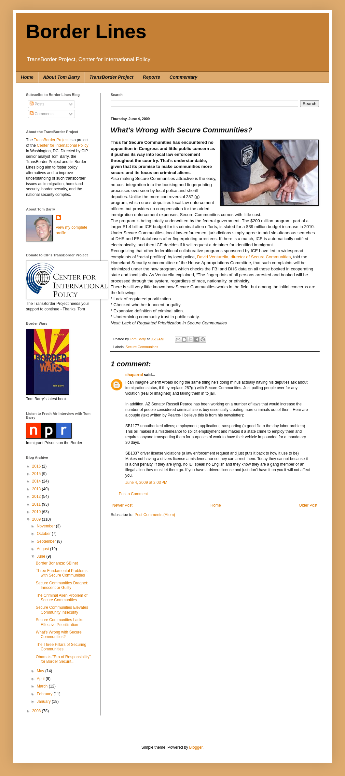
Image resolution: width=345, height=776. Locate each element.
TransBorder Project (111, 77)
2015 (37, 473)
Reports (151, 77)
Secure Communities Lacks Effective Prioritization (59, 622)
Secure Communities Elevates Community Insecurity (62, 609)
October (44, 533)
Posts (37, 104)
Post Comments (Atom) (154, 514)
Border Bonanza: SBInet (57, 563)
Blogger (195, 747)
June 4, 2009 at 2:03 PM (146, 482)
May (41, 671)
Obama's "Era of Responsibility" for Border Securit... (63, 659)
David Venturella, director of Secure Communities (244, 256)
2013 (37, 489)
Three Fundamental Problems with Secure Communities (62, 573)
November (46, 526)
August (43, 549)
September (47, 541)
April (41, 678)
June (41, 556)
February (45, 694)
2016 (37, 466)
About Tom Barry (61, 77)
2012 (37, 496)
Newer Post (122, 505)
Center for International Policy (62, 145)
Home (27, 77)
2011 (37, 504)
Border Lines (86, 31)
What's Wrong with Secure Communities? (59, 634)
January (44, 701)
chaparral (134, 375)
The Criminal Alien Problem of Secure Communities (62, 597)
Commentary (184, 77)
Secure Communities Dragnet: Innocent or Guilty (62, 585)
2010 (37, 512)
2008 (37, 711)
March (43, 686)
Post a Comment (133, 494)
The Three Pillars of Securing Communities (61, 646)
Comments (41, 114)
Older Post (308, 505)
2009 (37, 519)
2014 (37, 481)
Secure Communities (142, 347)
